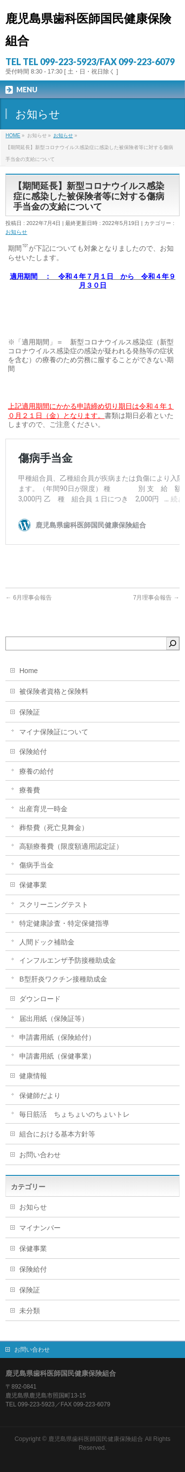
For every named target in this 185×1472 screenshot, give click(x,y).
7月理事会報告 (156, 597)
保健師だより (40, 1095)
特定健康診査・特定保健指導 (64, 923)
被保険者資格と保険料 (53, 691)
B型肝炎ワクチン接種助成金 (63, 979)
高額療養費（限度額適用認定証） (71, 846)
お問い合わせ (40, 1155)
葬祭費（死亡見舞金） (53, 827)
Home (28, 671)
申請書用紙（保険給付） (57, 1037)
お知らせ (16, 232)
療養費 (29, 790)
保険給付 (33, 751)
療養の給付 (36, 771)
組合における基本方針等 (57, 1134)
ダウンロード (40, 999)
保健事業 (33, 885)
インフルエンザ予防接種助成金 (67, 960)
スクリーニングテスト (53, 904)
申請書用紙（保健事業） (57, 1056)
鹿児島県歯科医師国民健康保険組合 (95, 1438)
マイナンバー (40, 1228)
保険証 (29, 712)
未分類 (29, 1311)
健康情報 (33, 1076)
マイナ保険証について (53, 732)
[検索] (172, 643)
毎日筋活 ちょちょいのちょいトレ (74, 1114)
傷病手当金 (36, 865)
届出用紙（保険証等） (53, 1018)
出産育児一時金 (43, 809)
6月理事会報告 (28, 597)
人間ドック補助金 (46, 942)
